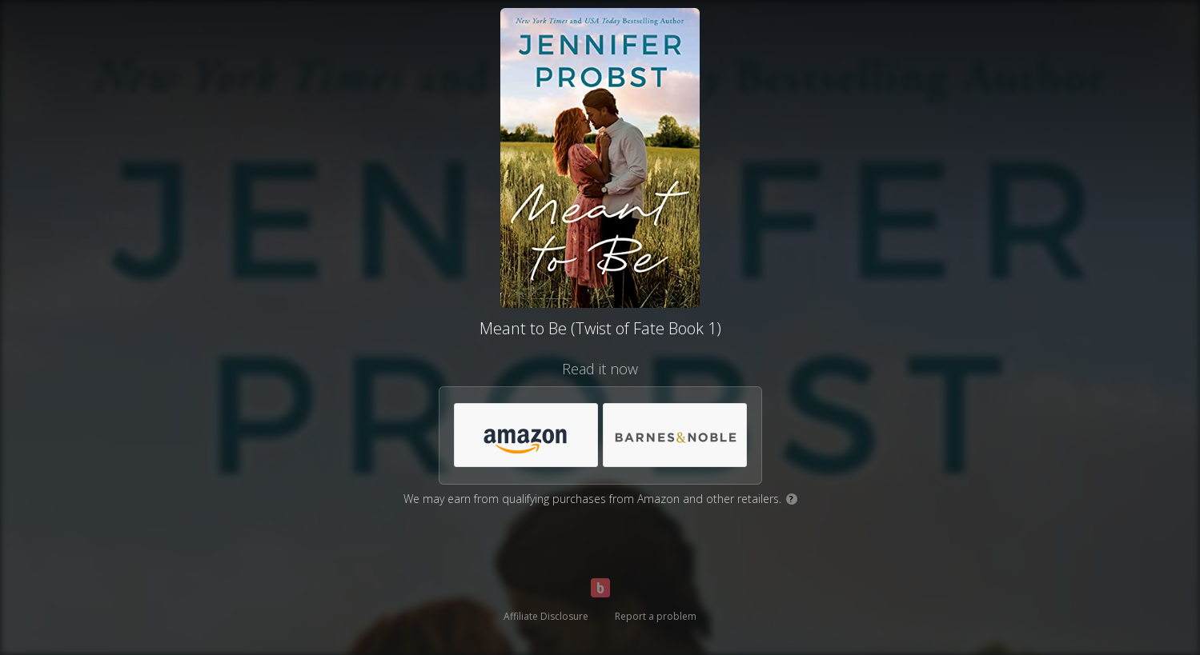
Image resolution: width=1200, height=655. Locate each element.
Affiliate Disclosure (546, 616)
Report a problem (655, 616)
